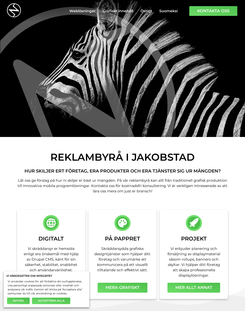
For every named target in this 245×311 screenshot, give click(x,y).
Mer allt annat (193, 287)
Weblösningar (82, 11)
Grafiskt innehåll (118, 11)
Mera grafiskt (122, 287)
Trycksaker (129, 86)
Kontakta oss (213, 10)
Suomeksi (168, 11)
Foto (167, 86)
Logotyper (85, 86)
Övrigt (146, 11)
